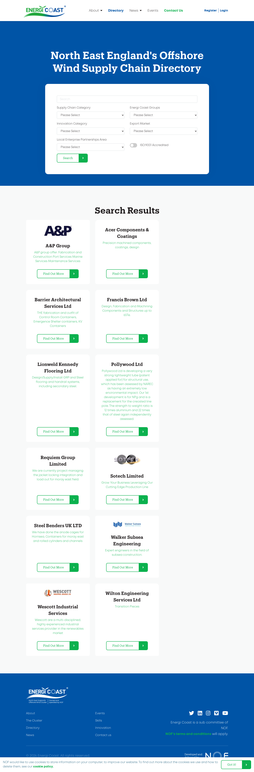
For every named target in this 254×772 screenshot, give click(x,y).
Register (210, 10)
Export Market (140, 123)
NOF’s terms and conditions (188, 734)
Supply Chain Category (73, 107)
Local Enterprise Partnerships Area (82, 139)
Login (224, 10)
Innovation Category (72, 123)
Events (152, 10)
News (135, 10)
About (95, 10)
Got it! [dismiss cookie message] (231, 764)
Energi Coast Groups (145, 107)
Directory (116, 10)
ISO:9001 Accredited (154, 145)
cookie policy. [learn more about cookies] (43, 766)
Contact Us (173, 10)
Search (68, 158)
